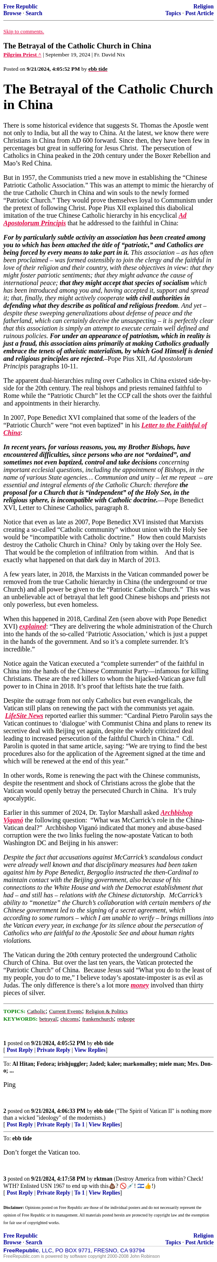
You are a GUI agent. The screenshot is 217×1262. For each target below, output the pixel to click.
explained (32, 626)
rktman (103, 1179)
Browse (12, 13)
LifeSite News (24, 715)
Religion (203, 6)
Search (34, 13)
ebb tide (103, 1043)
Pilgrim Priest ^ (22, 54)
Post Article (199, 13)
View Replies (90, 1050)
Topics (173, 13)
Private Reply (54, 1050)
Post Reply (20, 1050)
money (140, 985)
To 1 (79, 1124)
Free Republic (20, 6)
